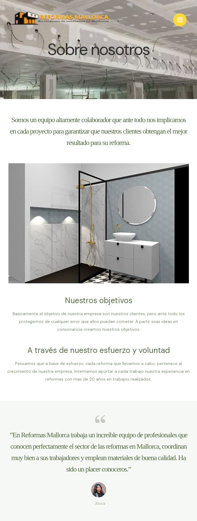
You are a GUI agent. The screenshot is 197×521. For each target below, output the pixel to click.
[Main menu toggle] (179, 19)
